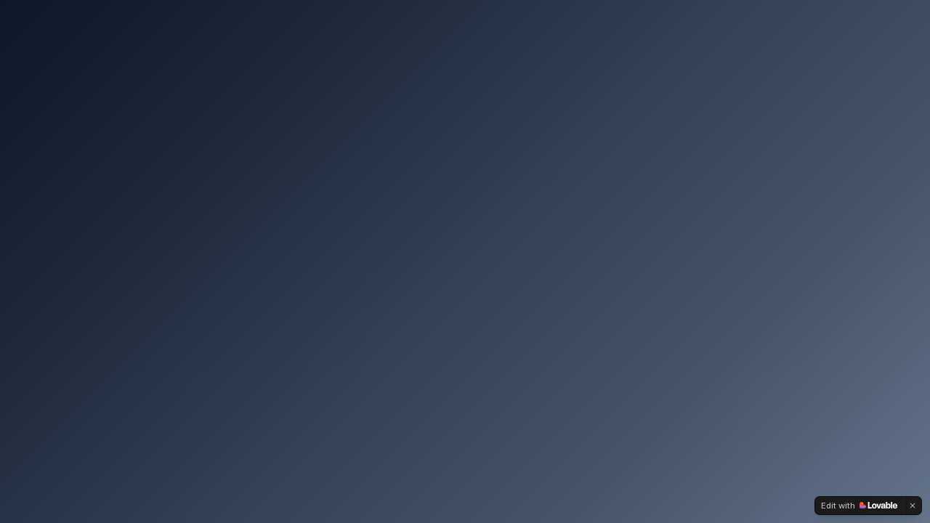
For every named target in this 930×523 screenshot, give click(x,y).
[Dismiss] (912, 505)
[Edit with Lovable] (859, 505)
